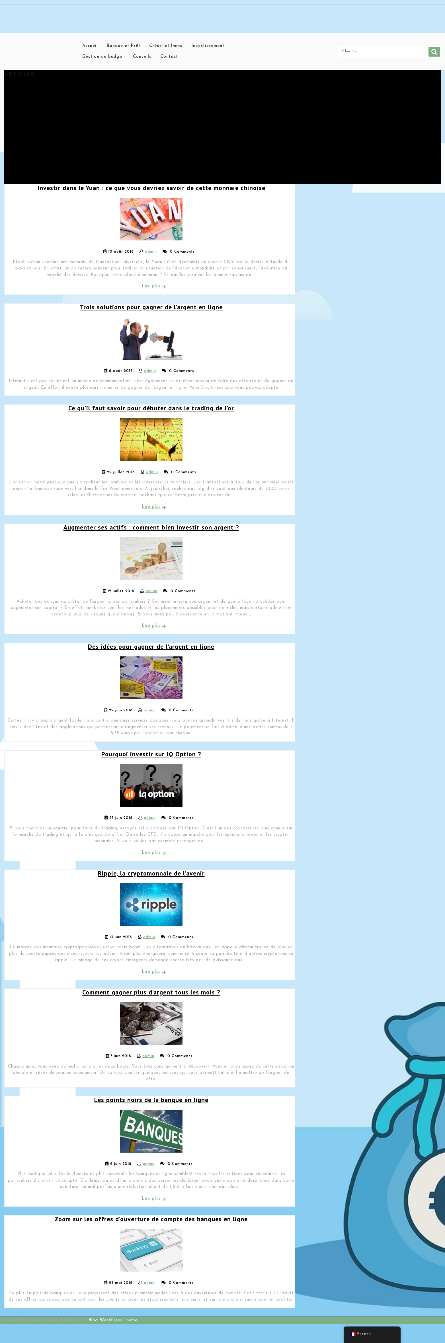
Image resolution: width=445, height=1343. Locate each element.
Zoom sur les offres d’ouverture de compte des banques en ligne (151, 1219)
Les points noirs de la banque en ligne (151, 1100)
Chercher (434, 52)
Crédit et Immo (166, 46)
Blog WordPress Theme (113, 1320)
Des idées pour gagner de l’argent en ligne (151, 646)
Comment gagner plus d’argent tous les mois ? (151, 992)
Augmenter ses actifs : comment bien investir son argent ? (151, 527)
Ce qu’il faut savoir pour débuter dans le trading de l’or (151, 408)
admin (151, 252)
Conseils (142, 57)
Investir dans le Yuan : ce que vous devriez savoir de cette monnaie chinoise (151, 188)
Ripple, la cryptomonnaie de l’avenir (151, 873)
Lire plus (151, 286)
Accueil (90, 46)
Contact (169, 57)
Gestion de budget (103, 57)
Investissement (208, 46)
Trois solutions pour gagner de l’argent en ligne (151, 307)
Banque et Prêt (123, 46)
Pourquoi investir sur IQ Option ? (151, 754)
